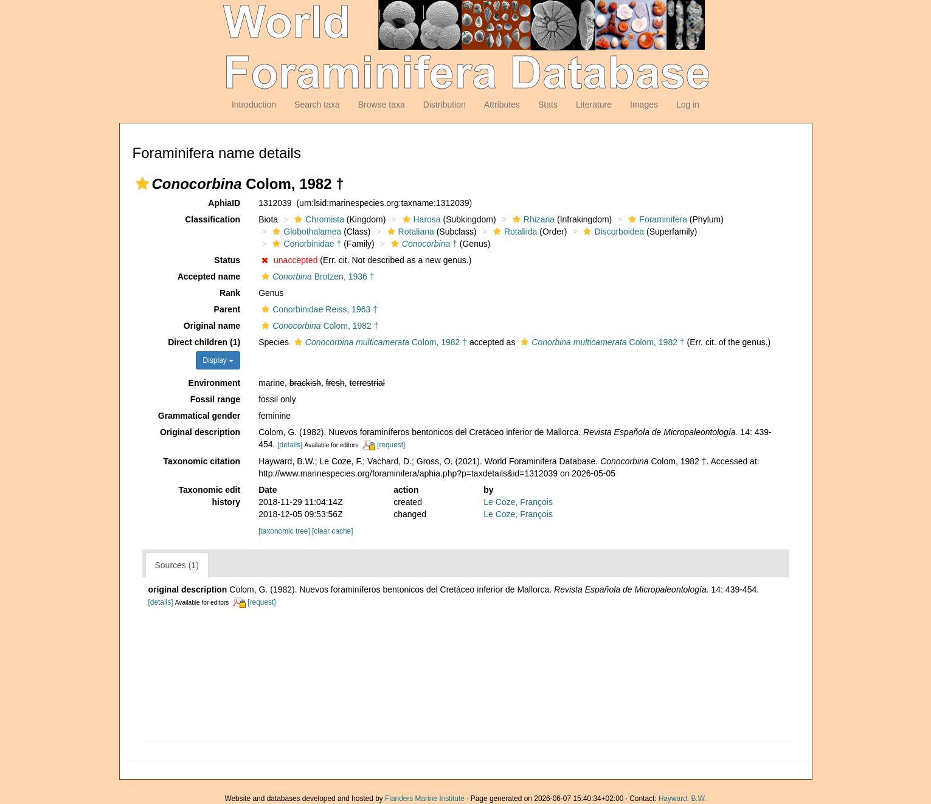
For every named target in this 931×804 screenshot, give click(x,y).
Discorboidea (612, 231)
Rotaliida (513, 231)
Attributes (502, 104)
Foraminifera (656, 219)
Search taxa (317, 104)
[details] (289, 445)
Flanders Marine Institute (425, 798)
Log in (687, 104)
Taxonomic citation (202, 461)
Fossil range (215, 399)
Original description (200, 432)
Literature (594, 104)
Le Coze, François (518, 502)
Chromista (317, 219)
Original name (212, 326)
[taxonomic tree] (284, 531)
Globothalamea (305, 231)
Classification (212, 219)
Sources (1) (177, 565)
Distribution (444, 104)
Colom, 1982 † (318, 326)
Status (227, 260)
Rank (230, 293)
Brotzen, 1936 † (316, 276)
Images (644, 104)
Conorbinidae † (305, 244)
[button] (142, 183)
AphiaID (224, 203)
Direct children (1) (204, 342)
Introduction (254, 104)
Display (218, 360)
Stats (548, 104)
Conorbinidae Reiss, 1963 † (318, 309)
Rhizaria (532, 219)
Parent (227, 309)
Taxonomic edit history (210, 496)
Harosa (420, 219)
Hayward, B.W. (683, 798)
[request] (391, 445)
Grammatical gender (199, 416)
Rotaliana (409, 231)
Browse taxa (381, 104)
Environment (215, 383)
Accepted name (209, 276)
